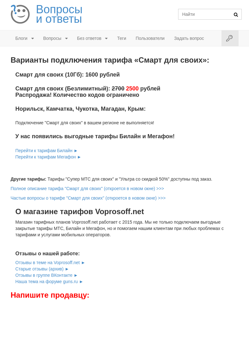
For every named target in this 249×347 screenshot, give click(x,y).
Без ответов (89, 38)
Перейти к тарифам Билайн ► (47, 150)
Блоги (22, 38)
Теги (121, 38)
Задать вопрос (189, 38)
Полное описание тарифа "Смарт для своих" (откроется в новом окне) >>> (87, 188)
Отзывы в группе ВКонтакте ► (47, 275)
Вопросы (52, 38)
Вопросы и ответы (59, 14)
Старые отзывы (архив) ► (42, 268)
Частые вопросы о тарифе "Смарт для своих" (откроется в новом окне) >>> (88, 198)
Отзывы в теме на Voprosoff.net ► (50, 262)
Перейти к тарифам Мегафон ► (49, 156)
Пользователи (150, 38)
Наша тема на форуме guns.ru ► (50, 281)
